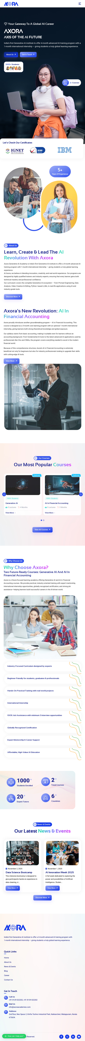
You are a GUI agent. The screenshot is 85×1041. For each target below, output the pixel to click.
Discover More (43, 897)
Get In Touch (28, 54)
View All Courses (43, 529)
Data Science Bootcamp (19, 872)
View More (13, 888)
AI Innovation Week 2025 (59, 872)
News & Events (9, 967)
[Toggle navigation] (80, 4)
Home (5, 958)
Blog (5, 971)
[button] (14, 1036)
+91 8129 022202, (16, 1000)
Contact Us (7, 980)
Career (5, 975)
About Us (11, 54)
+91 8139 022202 (30, 1000)
